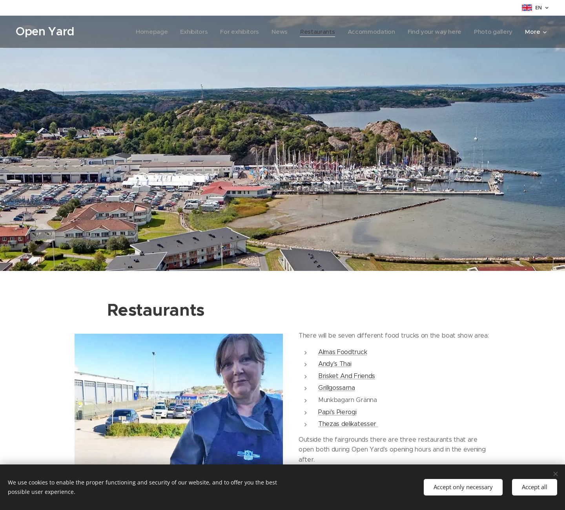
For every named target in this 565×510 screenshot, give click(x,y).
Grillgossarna (336, 387)
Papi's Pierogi (337, 411)
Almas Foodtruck (342, 351)
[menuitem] (143, 32)
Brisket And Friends (346, 375)
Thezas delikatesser (348, 424)
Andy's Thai (334, 363)
